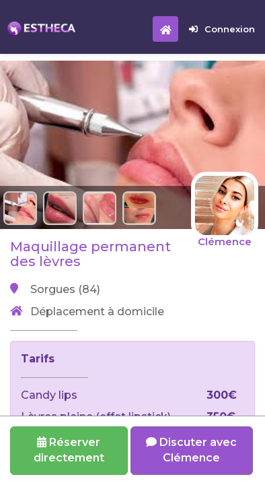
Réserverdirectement (69, 450)
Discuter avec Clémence (191, 450)
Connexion (222, 29)
